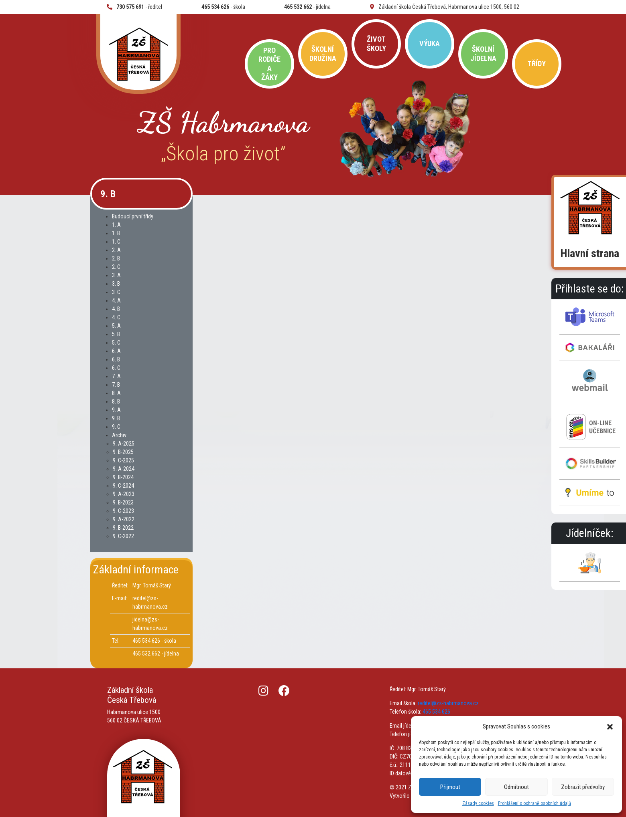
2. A (116, 250)
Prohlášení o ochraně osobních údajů (534, 803)
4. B (116, 309)
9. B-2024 (123, 477)
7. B (116, 384)
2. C (116, 267)
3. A (116, 275)
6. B (116, 359)
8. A (116, 393)
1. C (116, 241)
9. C (116, 427)
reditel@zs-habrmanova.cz (448, 703)
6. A (116, 351)
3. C (116, 292)
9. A (116, 410)
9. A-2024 (123, 469)
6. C (116, 368)
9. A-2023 (123, 494)
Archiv (119, 435)
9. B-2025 (123, 452)
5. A (116, 326)
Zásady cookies (478, 803)
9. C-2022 (123, 536)
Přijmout (450, 787)
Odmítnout (516, 787)
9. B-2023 (123, 502)
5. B (116, 334)
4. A (116, 300)
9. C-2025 (123, 460)
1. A (116, 225)
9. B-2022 (123, 527)
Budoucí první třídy (132, 216)
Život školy (376, 43)
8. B (116, 401)
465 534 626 (436, 711)
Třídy (536, 63)
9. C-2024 (123, 485)
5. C (116, 342)
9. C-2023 (123, 511)
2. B (116, 258)
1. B (116, 233)
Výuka (429, 43)
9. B (116, 418)
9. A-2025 (123, 443)
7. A (116, 376)
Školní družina (322, 53)
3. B (116, 283)
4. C (116, 317)
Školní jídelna (483, 53)
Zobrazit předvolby (583, 787)
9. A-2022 (123, 519)
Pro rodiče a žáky (269, 63)
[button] (610, 726)
